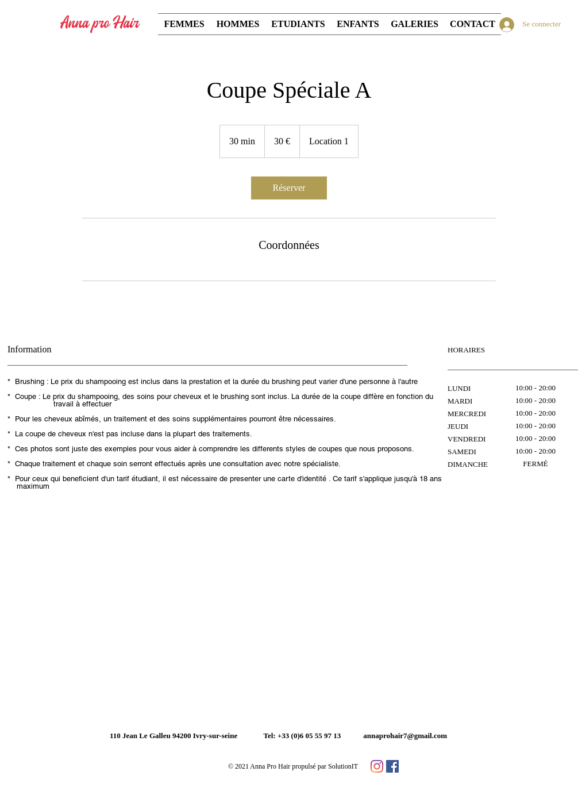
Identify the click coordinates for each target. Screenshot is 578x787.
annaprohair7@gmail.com (405, 735)
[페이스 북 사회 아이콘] (392, 766)
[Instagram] (377, 766)
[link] (289, 187)
